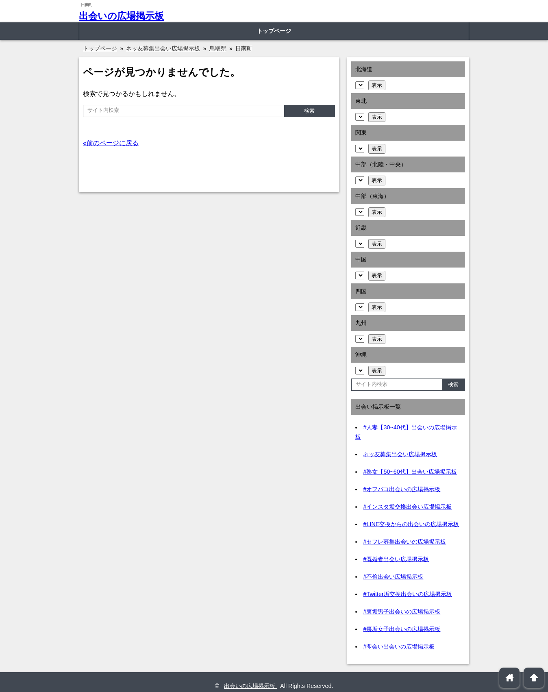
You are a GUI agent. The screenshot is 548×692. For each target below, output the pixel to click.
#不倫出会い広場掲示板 (393, 576)
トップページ (274, 31)
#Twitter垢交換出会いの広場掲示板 (407, 594)
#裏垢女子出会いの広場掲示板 (401, 629)
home (509, 677)
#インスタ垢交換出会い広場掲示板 (407, 506)
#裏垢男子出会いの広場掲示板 (401, 611)
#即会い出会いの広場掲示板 (399, 646)
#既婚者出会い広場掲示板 (396, 559)
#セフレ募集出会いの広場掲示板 (404, 541)
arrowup (534, 677)
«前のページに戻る (111, 142)
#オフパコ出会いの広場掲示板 (401, 489)
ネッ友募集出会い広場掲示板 (400, 454)
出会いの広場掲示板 (121, 16)
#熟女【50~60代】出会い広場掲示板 (410, 471)
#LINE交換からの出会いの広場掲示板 (411, 524)
